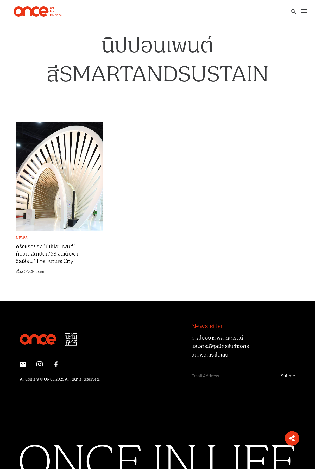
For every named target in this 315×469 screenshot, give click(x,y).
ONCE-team (34, 272)
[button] (292, 438)
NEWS (22, 238)
